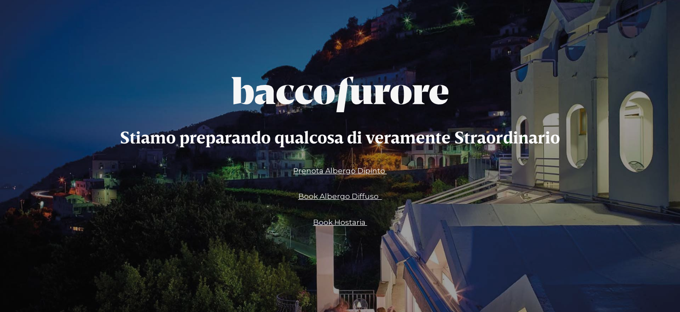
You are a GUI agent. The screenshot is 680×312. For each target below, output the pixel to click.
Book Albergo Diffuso (340, 196)
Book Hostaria (340, 222)
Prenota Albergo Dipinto (340, 170)
